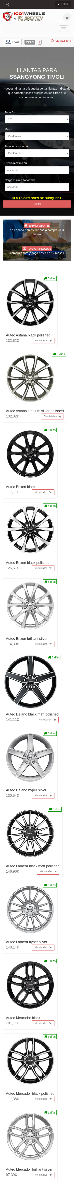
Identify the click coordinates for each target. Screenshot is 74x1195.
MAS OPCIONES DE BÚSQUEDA (37, 198)
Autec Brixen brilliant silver (27, 639)
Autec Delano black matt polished (32, 714)
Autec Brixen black (20, 487)
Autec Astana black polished (28, 335)
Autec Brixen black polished (28, 563)
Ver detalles (43, 341)
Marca (8, 129)
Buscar (37, 203)
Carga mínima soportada (20, 180)
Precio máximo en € (17, 163)
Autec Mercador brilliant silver (29, 1169)
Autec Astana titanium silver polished (35, 411)
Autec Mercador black (23, 1018)
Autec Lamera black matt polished (32, 866)
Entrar (63, 4)
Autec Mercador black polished (30, 1094)
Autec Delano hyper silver (26, 790)
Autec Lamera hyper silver (26, 942)
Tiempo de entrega (16, 146)
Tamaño (10, 112)
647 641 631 (61, 41)
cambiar (30, 42)
